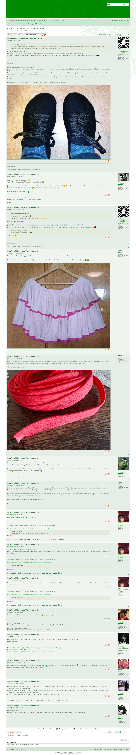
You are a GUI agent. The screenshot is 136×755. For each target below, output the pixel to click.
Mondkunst (23, 628)
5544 (124, 626)
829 (124, 721)
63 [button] (124, 35)
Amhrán (120, 669)
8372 (124, 57)
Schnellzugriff (13, 20)
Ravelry (9, 202)
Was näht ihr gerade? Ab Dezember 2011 (25, 28)
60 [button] (118, 35)
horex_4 (13, 45)
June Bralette (56, 665)
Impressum (95, 749)
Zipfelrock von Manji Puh (19, 517)
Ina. (119, 471)
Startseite (11, 24)
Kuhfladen (18, 31)
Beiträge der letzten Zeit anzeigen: (52, 728)
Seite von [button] (108, 34)
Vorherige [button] (111, 34)
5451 (124, 187)
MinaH (119, 692)
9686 (124, 652)
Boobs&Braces (25, 31)
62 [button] (122, 35)
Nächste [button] (128, 34)
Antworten (12, 35)
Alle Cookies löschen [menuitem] (107, 749)
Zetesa (119, 645)
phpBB (62, 752)
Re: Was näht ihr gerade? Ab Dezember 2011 (25, 38)
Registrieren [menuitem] (116, 20)
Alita (119, 716)
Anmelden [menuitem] (126, 20)
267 (124, 254)
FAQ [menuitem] (63, 20)
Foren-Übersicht (20, 24)
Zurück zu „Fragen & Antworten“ (18, 735)
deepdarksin (121, 182)
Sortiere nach (75, 728)
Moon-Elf (120, 522)
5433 (124, 673)
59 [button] (116, 35)
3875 (124, 697)
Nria (119, 621)
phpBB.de (75, 753)
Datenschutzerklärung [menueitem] (25, 20)
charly (119, 48)
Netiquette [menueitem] (55, 20)
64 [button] (126, 35)
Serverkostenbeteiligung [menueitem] (42, 20)
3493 (124, 475)
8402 (124, 527)
